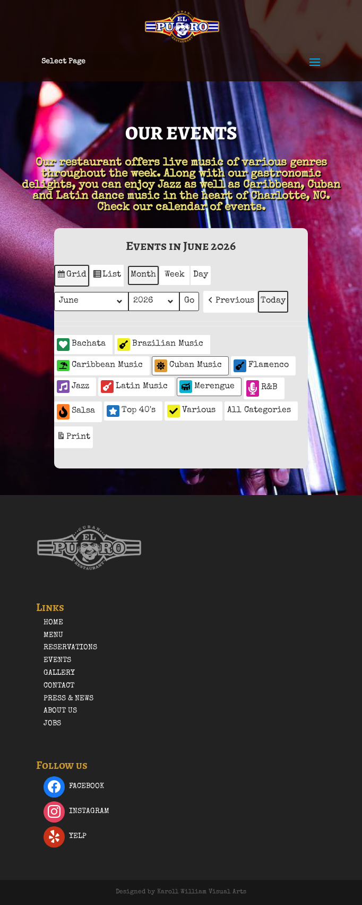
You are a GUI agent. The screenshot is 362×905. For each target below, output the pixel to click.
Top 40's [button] (131, 411)
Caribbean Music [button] (100, 365)
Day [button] (200, 275)
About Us (60, 711)
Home (53, 622)
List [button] (106, 277)
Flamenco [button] (261, 365)
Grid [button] (71, 277)
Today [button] (273, 301)
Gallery (59, 673)
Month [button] (143, 275)
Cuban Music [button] (188, 365)
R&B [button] (262, 388)
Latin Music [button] (134, 386)
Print (73, 438)
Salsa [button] (76, 412)
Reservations (70, 647)
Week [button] (175, 275)
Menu (53, 635)
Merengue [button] (207, 386)
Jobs (52, 723)
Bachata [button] (81, 344)
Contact (59, 686)
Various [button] (191, 411)
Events (57, 660)
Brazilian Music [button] (160, 344)
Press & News (68, 698)
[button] (230, 302)
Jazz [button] (73, 386)
